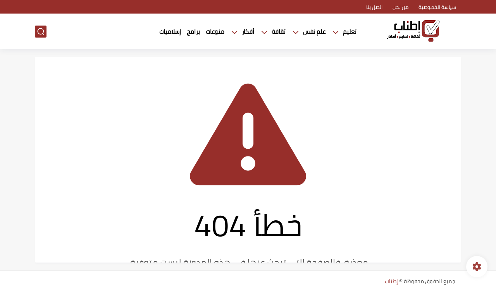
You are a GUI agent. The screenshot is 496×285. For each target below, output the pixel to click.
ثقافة (279, 31)
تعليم (349, 31)
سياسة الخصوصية (437, 7)
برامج (193, 31)
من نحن (400, 7)
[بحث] (40, 32)
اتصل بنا (374, 7)
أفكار (248, 31)
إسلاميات (170, 31)
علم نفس (314, 31)
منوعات (215, 31)
